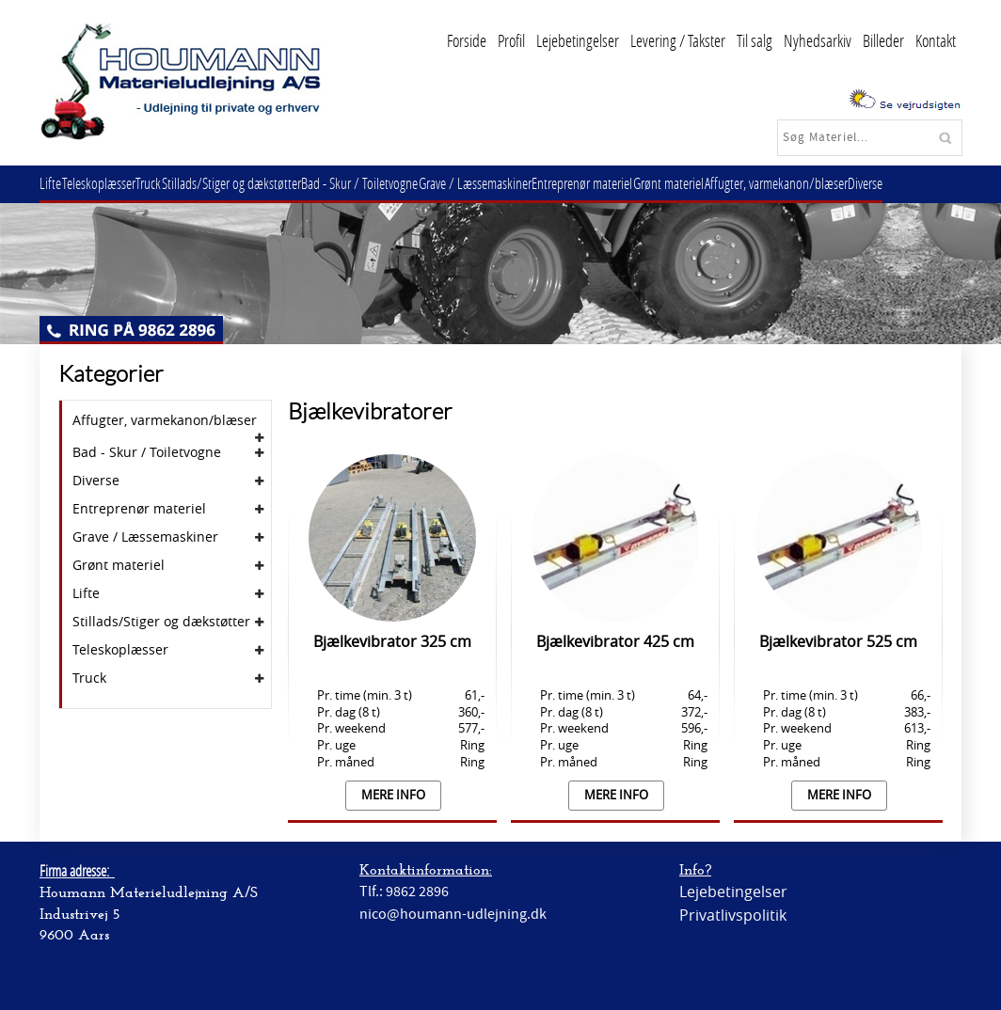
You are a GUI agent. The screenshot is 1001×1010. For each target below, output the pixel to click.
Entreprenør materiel (628, 183)
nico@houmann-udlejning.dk (453, 914)
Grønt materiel (721, 183)
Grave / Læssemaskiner (513, 183)
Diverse (931, 183)
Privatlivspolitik (732, 915)
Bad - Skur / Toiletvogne (391, 183)
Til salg (754, 40)
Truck (166, 183)
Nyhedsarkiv (817, 40)
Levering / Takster (677, 40)
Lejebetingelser (577, 40)
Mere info (393, 795)
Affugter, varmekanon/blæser (835, 183)
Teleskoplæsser (109, 183)
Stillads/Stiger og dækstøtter (256, 183)
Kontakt (935, 40)
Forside (466, 40)
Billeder (883, 40)
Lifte (54, 183)
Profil (511, 40)
